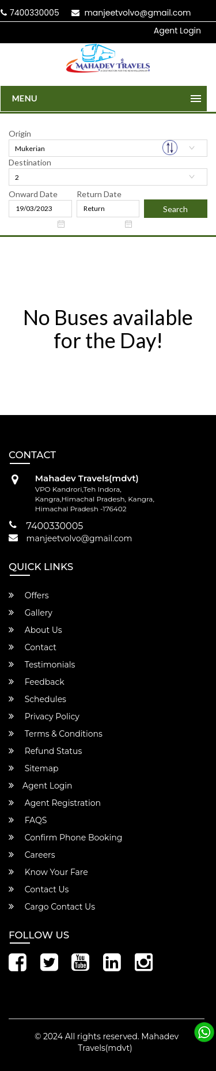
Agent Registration (55, 803)
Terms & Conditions (56, 734)
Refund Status (45, 751)
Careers (32, 855)
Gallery (30, 613)
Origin (20, 133)
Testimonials (42, 664)
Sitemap (33, 768)
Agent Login (177, 30)
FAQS (28, 820)
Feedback (37, 682)
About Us (35, 630)
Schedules (37, 699)
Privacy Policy (44, 716)
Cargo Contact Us (52, 907)
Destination (30, 162)
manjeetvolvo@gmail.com (131, 12)
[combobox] (108, 148)
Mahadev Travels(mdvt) (128, 1042)
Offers (29, 595)
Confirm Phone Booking (65, 837)
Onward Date (33, 194)
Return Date (99, 194)
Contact (32, 647)
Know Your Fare (48, 872)
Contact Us (39, 889)
